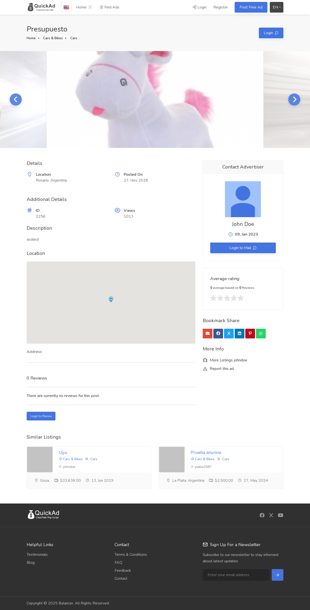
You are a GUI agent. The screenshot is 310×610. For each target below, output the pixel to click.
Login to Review (41, 416)
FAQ (118, 562)
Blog (31, 562)
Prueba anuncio (206, 452)
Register (220, 7)
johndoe (67, 467)
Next (294, 99)
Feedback (123, 570)
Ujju (63, 452)
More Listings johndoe (225, 360)
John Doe (243, 224)
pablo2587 (201, 467)
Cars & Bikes (53, 38)
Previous (16, 99)
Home (81, 7)
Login (199, 7)
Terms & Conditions (131, 554)
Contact (121, 578)
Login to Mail (240, 248)
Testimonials (37, 554)
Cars (73, 38)
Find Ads (109, 7)
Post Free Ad (251, 7)
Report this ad (218, 368)
